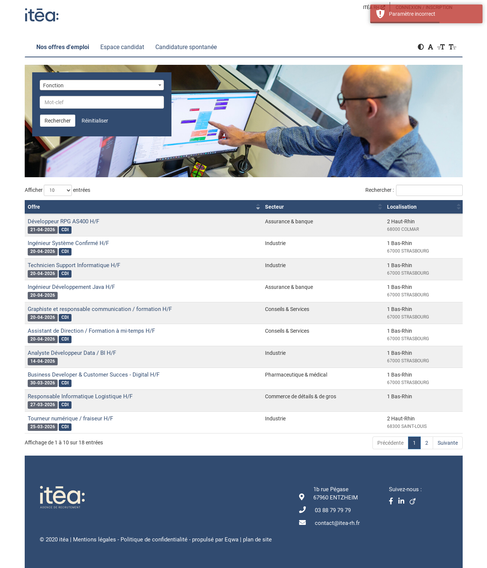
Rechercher (58, 121)
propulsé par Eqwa (216, 539)
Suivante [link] (448, 443)
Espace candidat (122, 47)
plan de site (257, 539)
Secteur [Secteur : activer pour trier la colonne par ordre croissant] (274, 207)
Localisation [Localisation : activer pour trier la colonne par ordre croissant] (402, 207)
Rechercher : (414, 190)
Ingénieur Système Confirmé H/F (68, 243)
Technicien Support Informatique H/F (74, 265)
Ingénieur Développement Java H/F (71, 287)
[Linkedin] (404, 501)
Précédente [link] (390, 443)
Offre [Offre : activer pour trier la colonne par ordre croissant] (34, 207)
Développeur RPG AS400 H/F (63, 221)
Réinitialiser (95, 121)
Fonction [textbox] (53, 85)
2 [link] (426, 443)
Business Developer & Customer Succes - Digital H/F (93, 374)
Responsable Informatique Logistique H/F (80, 396)
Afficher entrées (57, 190)
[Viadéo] (414, 501)
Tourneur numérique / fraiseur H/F (70, 418)
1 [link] (414, 443)
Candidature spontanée (186, 47)
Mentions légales (94, 539)
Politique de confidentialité (154, 539)
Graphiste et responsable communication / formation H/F (100, 309)
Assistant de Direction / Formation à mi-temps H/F (91, 330)
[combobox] (102, 85)
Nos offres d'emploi (62, 47)
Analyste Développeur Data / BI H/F (72, 353)
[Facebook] (393, 501)
